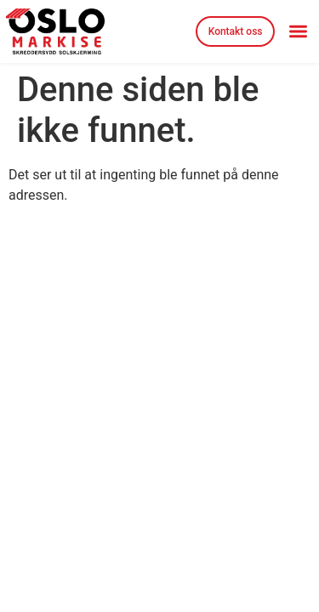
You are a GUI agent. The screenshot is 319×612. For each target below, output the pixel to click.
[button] (298, 32)
